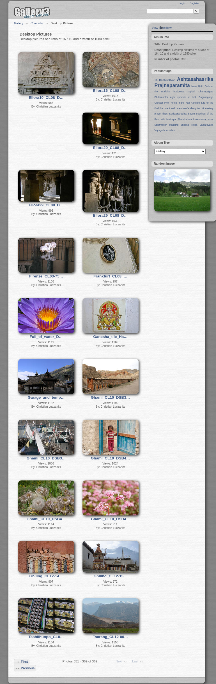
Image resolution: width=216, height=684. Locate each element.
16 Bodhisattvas (164, 79)
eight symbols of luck (183, 97)
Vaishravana (206, 124)
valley (172, 130)
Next (121, 661)
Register (194, 3)
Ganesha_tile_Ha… (110, 337)
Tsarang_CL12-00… (110, 637)
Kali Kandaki (193, 102)
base (194, 86)
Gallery (18, 23)
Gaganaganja (206, 97)
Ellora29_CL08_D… (110, 148)
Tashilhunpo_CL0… (46, 637)
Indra (181, 102)
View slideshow (162, 27)
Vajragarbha (160, 130)
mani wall (170, 108)
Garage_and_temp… (46, 397)
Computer (37, 23)
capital (191, 91)
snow (210, 119)
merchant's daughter (188, 108)
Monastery (207, 108)
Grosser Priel (161, 102)
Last (137, 661)
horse (174, 102)
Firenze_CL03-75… (46, 276)
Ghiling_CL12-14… (46, 576)
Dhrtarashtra (161, 97)
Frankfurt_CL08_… (110, 276)
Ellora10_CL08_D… (46, 97)
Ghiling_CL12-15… (110, 576)
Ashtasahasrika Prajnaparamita (183, 82)
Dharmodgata (205, 91)
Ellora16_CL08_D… (110, 90)
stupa (194, 124)
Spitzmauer (160, 124)
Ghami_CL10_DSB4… (110, 458)
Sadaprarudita (178, 113)
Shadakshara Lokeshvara (191, 119)
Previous (25, 668)
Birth (200, 86)
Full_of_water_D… (46, 337)
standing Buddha (179, 124)
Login (182, 3)
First (22, 662)
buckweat (178, 91)
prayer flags (160, 113)
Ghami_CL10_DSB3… (110, 397)
